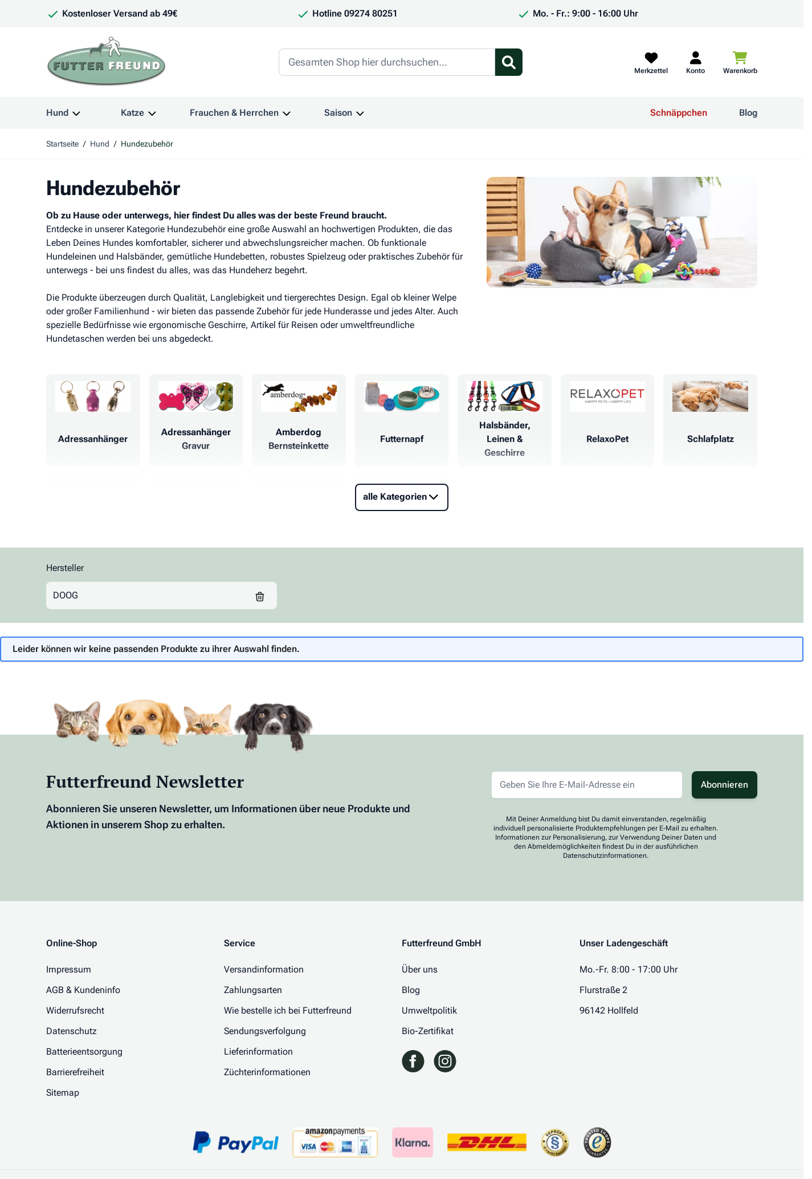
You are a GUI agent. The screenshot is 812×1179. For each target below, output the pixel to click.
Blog (748, 112)
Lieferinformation (258, 1051)
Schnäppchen (678, 112)
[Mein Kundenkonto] (695, 62)
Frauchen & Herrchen (234, 112)
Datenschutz (71, 1031)
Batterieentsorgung (84, 1051)
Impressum (68, 969)
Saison (338, 112)
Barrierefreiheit (75, 1072)
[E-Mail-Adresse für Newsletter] (587, 785)
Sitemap (62, 1092)
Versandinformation (264, 969)
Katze (132, 112)
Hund (57, 112)
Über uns (420, 969)
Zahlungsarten (253, 989)
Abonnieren (724, 784)
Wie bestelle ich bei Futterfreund (288, 1010)
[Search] (387, 62)
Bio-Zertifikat (428, 1031)
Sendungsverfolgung (265, 1031)
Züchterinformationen (267, 1072)
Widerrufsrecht (75, 1010)
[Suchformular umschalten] (509, 62)
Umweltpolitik (429, 1010)
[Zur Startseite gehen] (106, 62)
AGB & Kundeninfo (83, 989)
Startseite (62, 143)
